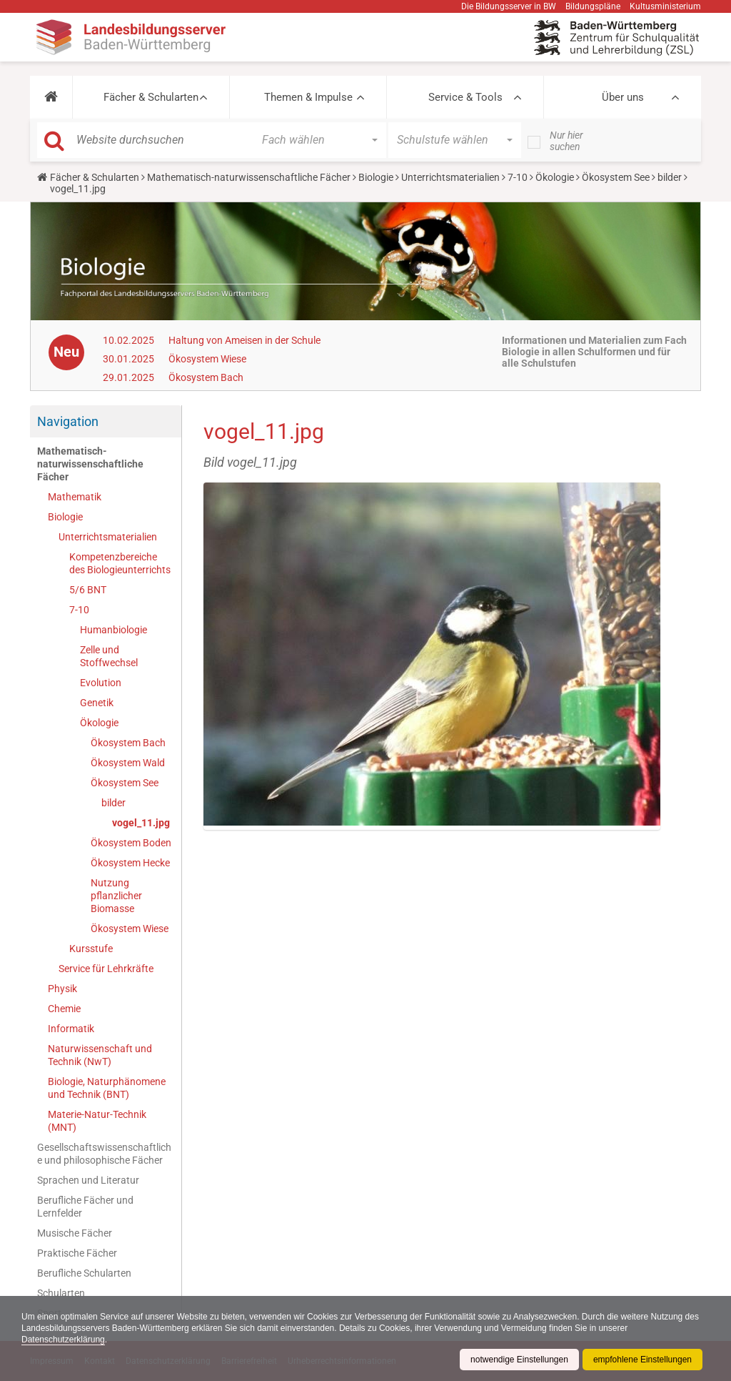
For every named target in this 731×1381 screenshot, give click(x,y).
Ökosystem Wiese (207, 359)
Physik (62, 988)
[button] (51, 97)
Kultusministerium (665, 6)
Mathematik (74, 497)
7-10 (518, 177)
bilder (669, 177)
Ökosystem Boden (131, 842)
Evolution (100, 682)
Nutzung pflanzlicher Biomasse (116, 895)
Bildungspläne (592, 6)
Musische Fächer (74, 1233)
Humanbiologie (113, 629)
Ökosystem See (616, 177)
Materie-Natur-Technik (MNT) (97, 1121)
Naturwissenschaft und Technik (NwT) (100, 1055)
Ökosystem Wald (128, 762)
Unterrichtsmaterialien (450, 177)
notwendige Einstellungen (519, 1360)
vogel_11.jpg (141, 822)
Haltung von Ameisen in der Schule (244, 340)
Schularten (61, 1293)
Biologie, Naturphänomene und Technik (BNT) (107, 1088)
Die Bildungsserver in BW (508, 6)
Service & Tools (465, 97)
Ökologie (554, 177)
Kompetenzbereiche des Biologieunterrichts (120, 563)
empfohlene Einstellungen (642, 1360)
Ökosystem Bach (205, 377)
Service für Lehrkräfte (106, 968)
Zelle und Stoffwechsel (109, 656)
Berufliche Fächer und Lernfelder (85, 1206)
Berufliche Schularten (84, 1273)
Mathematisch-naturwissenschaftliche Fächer (249, 177)
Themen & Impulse (308, 97)
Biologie (375, 177)
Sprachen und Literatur (88, 1180)
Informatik (71, 1028)
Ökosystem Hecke (130, 862)
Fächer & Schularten (151, 97)
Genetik (97, 702)
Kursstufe (91, 948)
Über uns (623, 97)
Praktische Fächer (77, 1253)
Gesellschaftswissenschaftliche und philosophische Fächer (104, 1154)
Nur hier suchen (566, 140)
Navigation (68, 421)
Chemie (64, 1008)
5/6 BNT (87, 589)
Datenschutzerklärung (63, 1340)
